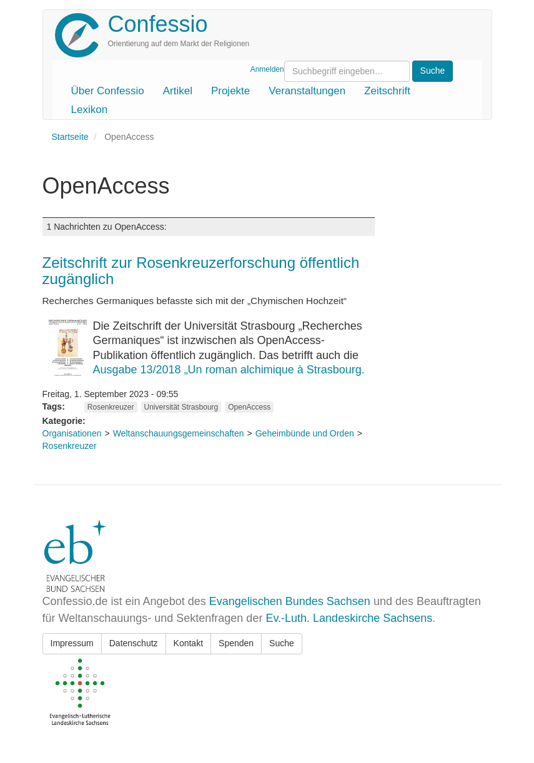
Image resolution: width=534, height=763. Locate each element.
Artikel (177, 91)
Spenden (236, 643)
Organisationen (72, 433)
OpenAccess (249, 407)
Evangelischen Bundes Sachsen (289, 601)
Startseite (70, 137)
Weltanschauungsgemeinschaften (178, 433)
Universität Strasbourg (181, 407)
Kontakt (188, 643)
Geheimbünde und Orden (304, 433)
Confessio (158, 24)
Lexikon (89, 110)
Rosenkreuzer (110, 407)
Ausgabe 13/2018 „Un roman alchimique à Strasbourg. (229, 369)
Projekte (230, 91)
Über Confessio (107, 91)
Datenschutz (133, 643)
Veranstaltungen (307, 91)
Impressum (72, 643)
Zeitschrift (387, 91)
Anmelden (267, 69)
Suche (281, 643)
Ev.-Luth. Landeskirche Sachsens (348, 618)
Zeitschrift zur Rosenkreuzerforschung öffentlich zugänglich (201, 270)
